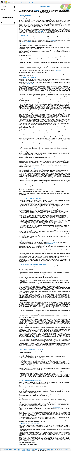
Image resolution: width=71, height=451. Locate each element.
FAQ (10, 449)
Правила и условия (21, 449)
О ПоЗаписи (5, 449)
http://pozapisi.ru (38, 10)
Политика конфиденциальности (50, 449)
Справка (14, 449)
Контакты (40, 449)
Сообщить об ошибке (63, 449)
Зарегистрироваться (66, 1)
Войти (60, 1)
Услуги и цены (34, 449)
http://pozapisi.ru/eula (39, 31)
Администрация (37, 337)
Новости (28, 449)
